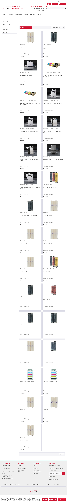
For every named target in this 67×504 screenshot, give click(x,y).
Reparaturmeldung (22, 468)
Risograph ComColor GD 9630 (27, 156)
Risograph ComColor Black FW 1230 (28, 184)
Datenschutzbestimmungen (55, 478)
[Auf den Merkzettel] (22, 56)
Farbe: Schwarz (47, 44)
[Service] (26, 14)
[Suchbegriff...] (56, 8)
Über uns (36, 468)
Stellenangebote (37, 467)
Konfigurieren (62, 499)
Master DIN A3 (23, 353)
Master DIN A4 (23, 409)
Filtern (22, 27)
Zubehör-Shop (6, 24)
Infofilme (20, 467)
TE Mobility (5, 21)
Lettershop (5, 29)
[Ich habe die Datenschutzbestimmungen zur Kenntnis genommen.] (49, 476)
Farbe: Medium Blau (48, 353)
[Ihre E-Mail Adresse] (55, 473)
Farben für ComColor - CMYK (27, 381)
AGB (19, 471)
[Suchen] (64, 8)
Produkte (5, 19)
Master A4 (45, 240)
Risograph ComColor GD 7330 (50, 128)
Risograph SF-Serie (47, 156)
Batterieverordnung (38, 471)
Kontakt (19, 465)
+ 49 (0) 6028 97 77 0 (39, 6)
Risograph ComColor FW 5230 (27, 128)
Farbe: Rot (45, 297)
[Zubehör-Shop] (18, 14)
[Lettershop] (32, 14)
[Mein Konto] (54, 4)
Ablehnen (45, 499)
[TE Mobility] (10, 14)
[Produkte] (4, 14)
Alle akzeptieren (53, 499)
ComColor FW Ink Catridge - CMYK (28, 100)
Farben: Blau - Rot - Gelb (49, 184)
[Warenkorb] (62, 4)
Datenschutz (36, 470)
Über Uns (5, 32)
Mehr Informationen (5, 502)
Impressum (36, 473)
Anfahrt (35, 465)
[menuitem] (56, 8)
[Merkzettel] (48, 4)
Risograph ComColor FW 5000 (50, 100)
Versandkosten (21, 470)
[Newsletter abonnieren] (63, 473)
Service (4, 27)
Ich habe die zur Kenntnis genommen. (56, 478)
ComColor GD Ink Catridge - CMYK (51, 72)
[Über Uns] (39, 14)
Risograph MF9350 (24, 72)
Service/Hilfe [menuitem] (61, 1)
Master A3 (22, 44)
